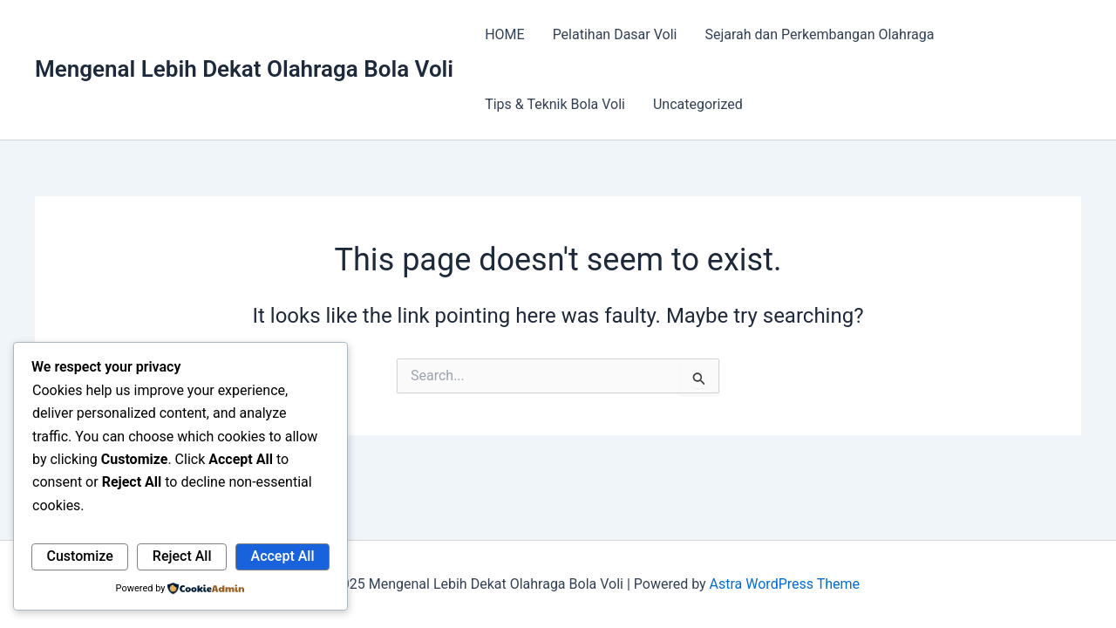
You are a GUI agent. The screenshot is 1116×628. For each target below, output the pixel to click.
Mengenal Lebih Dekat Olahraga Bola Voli (244, 69)
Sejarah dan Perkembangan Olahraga (819, 34)
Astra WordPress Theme (785, 584)
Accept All (283, 556)
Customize (80, 556)
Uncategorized (698, 104)
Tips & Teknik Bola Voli (555, 104)
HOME (504, 34)
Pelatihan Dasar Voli (615, 34)
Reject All (182, 556)
